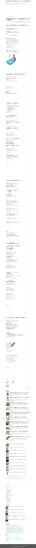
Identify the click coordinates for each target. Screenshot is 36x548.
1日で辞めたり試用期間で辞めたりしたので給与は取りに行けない (19, 407)
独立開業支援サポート (26, 545)
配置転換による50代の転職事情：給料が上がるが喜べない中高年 (17, 453)
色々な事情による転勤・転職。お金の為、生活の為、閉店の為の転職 (20, 412)
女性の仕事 (7, 493)
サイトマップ (7, 536)
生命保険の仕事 (8, 499)
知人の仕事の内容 (8, 500)
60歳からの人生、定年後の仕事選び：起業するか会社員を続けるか (19, 426)
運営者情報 (7, 540)
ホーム (8, 545)
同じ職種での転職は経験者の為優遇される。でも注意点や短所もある (17, 456)
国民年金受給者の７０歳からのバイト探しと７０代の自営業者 (17, 462)
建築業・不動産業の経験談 (9, 495)
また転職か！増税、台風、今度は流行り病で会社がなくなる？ (16, 506)
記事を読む (11, 395)
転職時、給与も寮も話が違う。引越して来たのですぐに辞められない (20, 392)
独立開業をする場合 (8, 498)
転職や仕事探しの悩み (9, 502)
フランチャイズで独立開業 (21, 545)
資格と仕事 (7, 501)
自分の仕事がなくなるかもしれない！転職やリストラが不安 (16, 509)
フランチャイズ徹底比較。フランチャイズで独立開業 (13, 537)
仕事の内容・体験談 (8, 490)
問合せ (7, 538)
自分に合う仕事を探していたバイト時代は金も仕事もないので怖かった (18, 459)
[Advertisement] (18, 10)
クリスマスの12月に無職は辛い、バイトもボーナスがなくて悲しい (17, 450)
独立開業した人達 (8, 497)
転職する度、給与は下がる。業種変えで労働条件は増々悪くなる (15, 478)
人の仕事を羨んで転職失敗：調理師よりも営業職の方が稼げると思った (15, 532)
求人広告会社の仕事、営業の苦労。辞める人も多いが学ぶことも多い (20, 421)
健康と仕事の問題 (8, 492)
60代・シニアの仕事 (8, 489)
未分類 (7, 496)
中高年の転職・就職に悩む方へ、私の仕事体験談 (17, 1)
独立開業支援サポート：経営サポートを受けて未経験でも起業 (14, 539)
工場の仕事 (7, 494)
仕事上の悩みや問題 (8, 491)
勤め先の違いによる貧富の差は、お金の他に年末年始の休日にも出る (15, 476)
